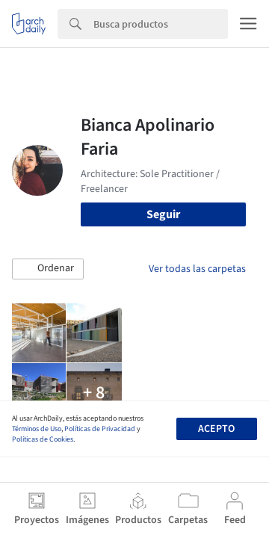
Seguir (163, 214)
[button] (48, 269)
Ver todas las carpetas (197, 269)
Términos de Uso (36, 429)
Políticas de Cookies (42, 439)
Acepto (216, 428)
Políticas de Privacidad (99, 429)
